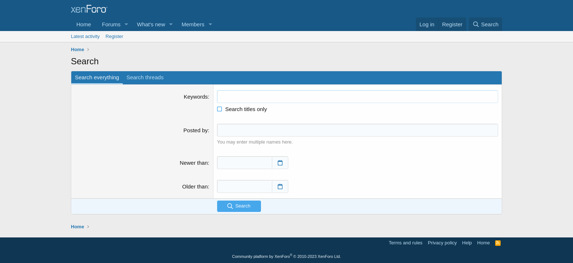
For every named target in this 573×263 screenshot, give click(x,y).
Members (193, 24)
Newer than (194, 163)
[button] (126, 24)
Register (114, 36)
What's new (151, 24)
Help (467, 242)
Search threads (145, 77)
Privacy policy (442, 242)
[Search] (485, 24)
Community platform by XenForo (286, 256)
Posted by (195, 130)
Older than (195, 186)
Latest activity (85, 36)
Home (83, 24)
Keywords (196, 97)
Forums (111, 24)
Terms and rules (405, 242)
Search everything (97, 77)
